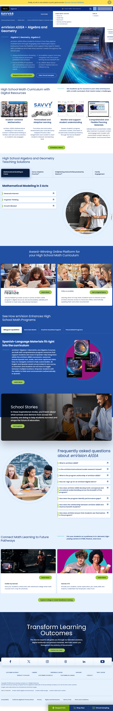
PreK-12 (5, 7)
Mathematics (21, 18)
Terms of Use (67, 704)
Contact (105, 12)
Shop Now (79, 708)
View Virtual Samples (46, 74)
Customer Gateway (12, 677)
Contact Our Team (56, 655)
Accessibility (5, 704)
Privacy (39, 704)
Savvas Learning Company (8, 18)
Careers (34, 677)
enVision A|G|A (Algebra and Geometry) (23, 695)
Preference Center (56, 677)
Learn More (45, 291)
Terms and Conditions (82, 704)
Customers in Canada (68, 680)
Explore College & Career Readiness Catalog (56, 605)
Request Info (58, 708)
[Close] (109, 2)
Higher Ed (14, 7)
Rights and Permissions (52, 704)
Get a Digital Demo (99, 291)
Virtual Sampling (100, 708)
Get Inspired (17, 428)
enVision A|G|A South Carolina (57, 695)
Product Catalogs (23, 680)
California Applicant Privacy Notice (23, 704)
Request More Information (22, 74)
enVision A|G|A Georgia (41, 695)
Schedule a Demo (56, 146)
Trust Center (101, 677)
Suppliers (79, 677)
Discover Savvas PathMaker (74, 2)
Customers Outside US (45, 680)
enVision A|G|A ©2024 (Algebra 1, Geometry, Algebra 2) (41, 18)
